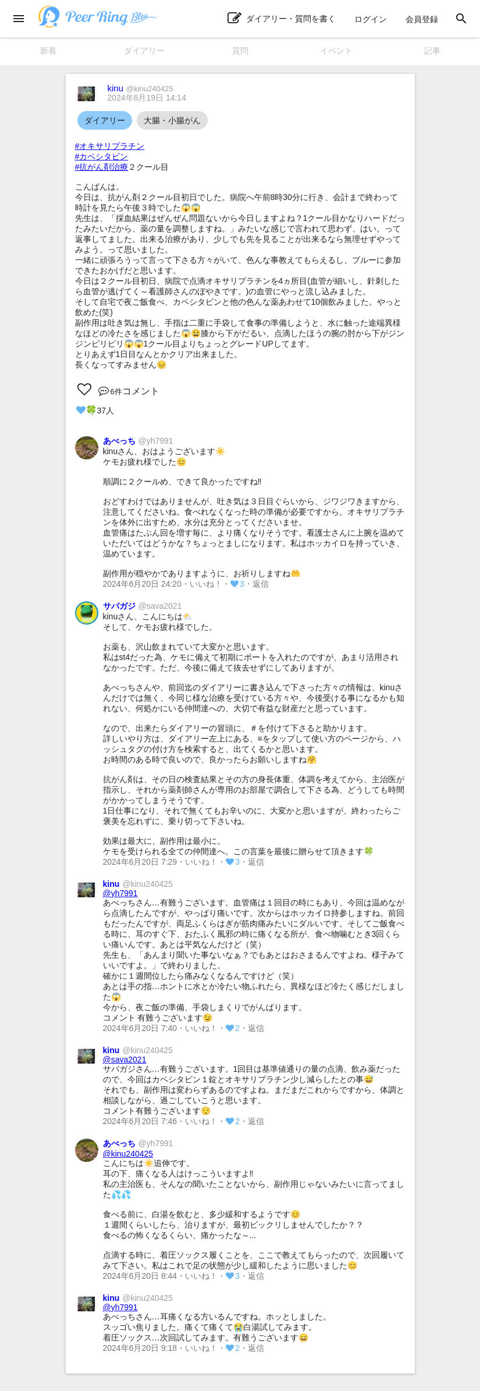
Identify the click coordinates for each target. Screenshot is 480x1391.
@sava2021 (125, 1059)
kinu (140, 88)
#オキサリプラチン (110, 146)
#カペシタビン (102, 156)
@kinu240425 (128, 1153)
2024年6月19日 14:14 (147, 97)
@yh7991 (120, 893)
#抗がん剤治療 (102, 167)
